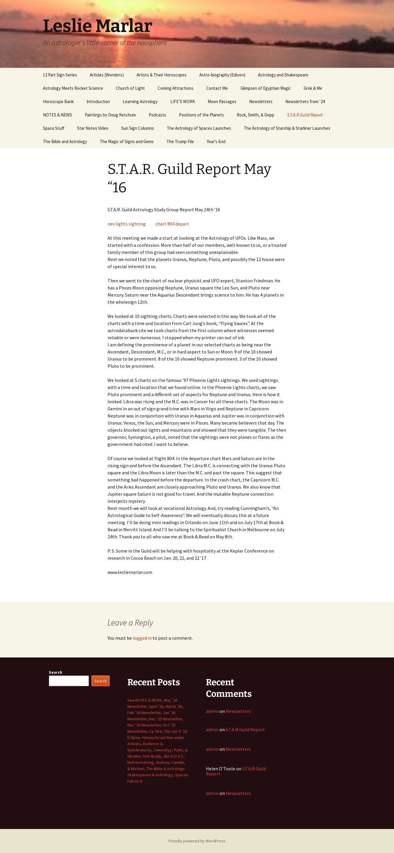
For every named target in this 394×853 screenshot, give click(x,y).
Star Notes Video (92, 128)
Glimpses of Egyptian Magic (266, 88)
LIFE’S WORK (182, 101)
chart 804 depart (172, 224)
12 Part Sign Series (60, 75)
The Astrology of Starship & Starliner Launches (287, 128)
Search (55, 672)
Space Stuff (53, 128)
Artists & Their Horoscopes (162, 75)
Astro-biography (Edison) (222, 75)
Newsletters (261, 101)
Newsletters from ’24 (305, 101)
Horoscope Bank (58, 101)
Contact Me (217, 88)
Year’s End (216, 141)
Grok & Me (313, 88)
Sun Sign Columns (137, 128)
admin (212, 711)
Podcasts (157, 115)
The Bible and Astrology (65, 141)
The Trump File (180, 141)
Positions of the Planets (201, 115)
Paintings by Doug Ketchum (110, 115)
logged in (142, 638)
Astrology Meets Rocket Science (73, 88)
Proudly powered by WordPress (197, 841)
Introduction (98, 101)
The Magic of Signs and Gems (127, 141)
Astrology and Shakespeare (283, 75)
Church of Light (130, 88)
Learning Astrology (140, 101)
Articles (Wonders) (107, 75)
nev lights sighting (127, 224)
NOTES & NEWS (57, 115)
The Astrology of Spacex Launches (199, 128)
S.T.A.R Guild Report (305, 115)
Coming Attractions (175, 88)
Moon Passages (222, 101)
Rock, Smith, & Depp (255, 115)
